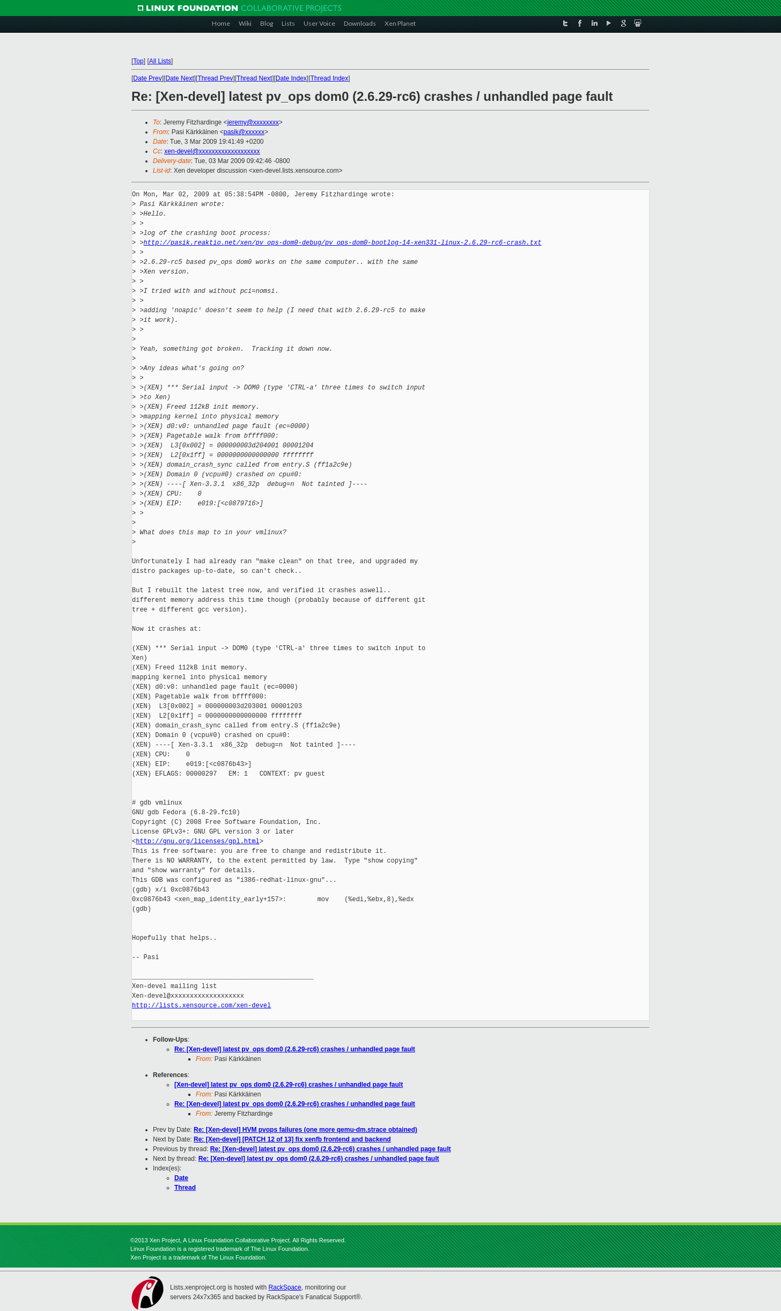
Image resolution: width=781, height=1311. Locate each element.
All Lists (160, 61)
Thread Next (254, 78)
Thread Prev (215, 78)
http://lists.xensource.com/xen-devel (201, 1005)
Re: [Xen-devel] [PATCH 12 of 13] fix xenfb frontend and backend (292, 1139)
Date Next (179, 78)
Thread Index (330, 78)
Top (138, 61)
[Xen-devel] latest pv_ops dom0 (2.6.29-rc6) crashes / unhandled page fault (288, 1084)
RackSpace (284, 1287)
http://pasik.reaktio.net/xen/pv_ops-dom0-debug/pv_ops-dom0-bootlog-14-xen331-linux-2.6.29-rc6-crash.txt (343, 242)
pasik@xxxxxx (244, 132)
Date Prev (147, 78)
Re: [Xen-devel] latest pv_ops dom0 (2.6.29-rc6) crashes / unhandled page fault (294, 1049)
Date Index (291, 78)
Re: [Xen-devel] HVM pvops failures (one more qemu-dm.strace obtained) (305, 1129)
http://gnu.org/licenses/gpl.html (197, 841)
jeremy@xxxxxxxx (253, 122)
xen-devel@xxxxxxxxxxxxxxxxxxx (212, 151)
